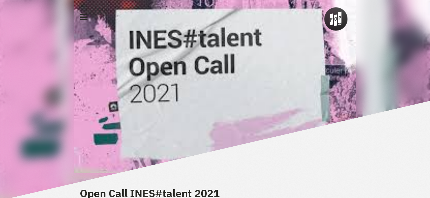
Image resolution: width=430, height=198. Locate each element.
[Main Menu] (83, 17)
